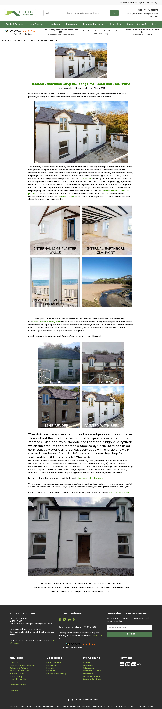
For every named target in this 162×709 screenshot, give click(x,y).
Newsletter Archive (18, 679)
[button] (20, 31)
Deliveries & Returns (128, 3)
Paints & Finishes (16, 24)
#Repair (78, 591)
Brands (130, 24)
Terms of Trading (18, 673)
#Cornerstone (114, 583)
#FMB (66, 587)
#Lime (74, 587)
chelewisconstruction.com (90, 478)
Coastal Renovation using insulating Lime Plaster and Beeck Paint (81, 84)
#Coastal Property (97, 583)
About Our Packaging (19, 671)
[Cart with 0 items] (156, 3)
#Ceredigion (81, 583)
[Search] (114, 13)
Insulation (56, 24)
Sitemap (14, 690)
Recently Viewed (91, 676)
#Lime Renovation (120, 587)
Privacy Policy (16, 676)
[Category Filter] (48, 13)
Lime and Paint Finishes (120, 492)
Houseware (72, 24)
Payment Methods (92, 671)
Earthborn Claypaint (69, 196)
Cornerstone (85, 178)
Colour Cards (116, 24)
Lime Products (38, 24)
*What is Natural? (18, 684)
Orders (86, 662)
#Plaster (54, 591)
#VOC (109, 591)
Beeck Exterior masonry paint (46, 321)
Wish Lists (88, 673)
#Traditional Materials (93, 591)
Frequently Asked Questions (22, 665)
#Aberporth (46, 583)
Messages (88, 665)
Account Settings (92, 679)
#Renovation (66, 591)
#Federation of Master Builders (47, 587)
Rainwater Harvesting (94, 24)
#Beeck (57, 583)
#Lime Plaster (103, 587)
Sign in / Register (146, 3)
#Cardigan (68, 583)
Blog (153, 24)
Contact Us (142, 24)
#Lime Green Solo (87, 587)
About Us (14, 662)
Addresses (88, 668)
